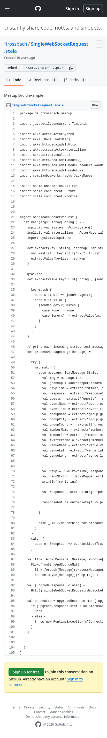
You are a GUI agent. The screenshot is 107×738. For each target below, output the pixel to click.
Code (13, 79)
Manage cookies (61, 712)
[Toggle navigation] (7, 8)
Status (59, 707)
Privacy (29, 707)
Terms (15, 707)
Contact (39, 712)
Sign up (93, 8)
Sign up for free (26, 672)
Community (76, 707)
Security (44, 707)
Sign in (72, 8)
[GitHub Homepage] (38, 724)
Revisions (42, 79)
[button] (71, 68)
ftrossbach (15, 44)
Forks (74, 79)
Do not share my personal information (53, 716)
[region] (53, 383)
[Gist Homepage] (38, 8)
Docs (92, 707)
